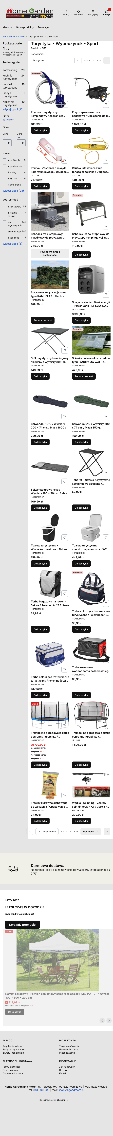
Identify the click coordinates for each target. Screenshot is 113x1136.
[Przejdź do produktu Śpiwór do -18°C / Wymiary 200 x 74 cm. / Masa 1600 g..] (50, 401)
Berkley (12, 172)
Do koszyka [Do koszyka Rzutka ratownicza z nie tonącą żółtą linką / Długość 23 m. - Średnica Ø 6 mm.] (81, 186)
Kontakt (63, 1073)
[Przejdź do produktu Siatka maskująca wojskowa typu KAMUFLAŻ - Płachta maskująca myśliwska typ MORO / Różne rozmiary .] (50, 275)
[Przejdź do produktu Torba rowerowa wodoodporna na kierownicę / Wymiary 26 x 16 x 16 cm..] (91, 649)
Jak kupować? (67, 1066)
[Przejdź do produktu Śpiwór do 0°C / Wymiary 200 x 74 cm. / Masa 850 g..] (91, 401)
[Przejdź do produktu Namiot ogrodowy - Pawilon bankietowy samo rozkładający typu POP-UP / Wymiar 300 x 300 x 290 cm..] (58, 960)
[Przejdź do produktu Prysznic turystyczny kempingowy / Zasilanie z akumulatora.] (50, 90)
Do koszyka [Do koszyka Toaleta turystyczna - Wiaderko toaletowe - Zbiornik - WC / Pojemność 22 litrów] (40, 563)
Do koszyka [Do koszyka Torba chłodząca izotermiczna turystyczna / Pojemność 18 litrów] (81, 629)
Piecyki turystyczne (14, 94)
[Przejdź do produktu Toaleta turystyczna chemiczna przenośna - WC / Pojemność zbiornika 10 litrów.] (91, 528)
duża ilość (13, 237)
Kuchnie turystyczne (14, 77)
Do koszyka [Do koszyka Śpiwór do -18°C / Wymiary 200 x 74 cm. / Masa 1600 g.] (40, 442)
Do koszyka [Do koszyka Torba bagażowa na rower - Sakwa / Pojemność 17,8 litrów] (40, 629)
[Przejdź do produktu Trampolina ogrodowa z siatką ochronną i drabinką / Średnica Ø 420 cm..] (91, 715)
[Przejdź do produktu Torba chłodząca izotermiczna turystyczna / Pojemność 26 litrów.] (50, 654)
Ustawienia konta (68, 1049)
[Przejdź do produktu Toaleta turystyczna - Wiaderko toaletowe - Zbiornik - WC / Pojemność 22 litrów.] (50, 528)
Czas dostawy (10, 1070)
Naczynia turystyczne (14, 103)
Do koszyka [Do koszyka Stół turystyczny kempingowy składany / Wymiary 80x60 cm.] (40, 376)
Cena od (5, 135)
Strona (87, 60)
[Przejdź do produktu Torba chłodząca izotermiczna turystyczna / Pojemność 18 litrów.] (91, 589)
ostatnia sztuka (12, 214)
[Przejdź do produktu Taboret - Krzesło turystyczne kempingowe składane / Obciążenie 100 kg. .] (91, 462)
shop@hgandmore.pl (71, 1090)
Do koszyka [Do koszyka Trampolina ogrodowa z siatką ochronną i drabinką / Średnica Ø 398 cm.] (40, 765)
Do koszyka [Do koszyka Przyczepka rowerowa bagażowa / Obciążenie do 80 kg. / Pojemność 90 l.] (81, 130)
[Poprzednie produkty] (47, 831)
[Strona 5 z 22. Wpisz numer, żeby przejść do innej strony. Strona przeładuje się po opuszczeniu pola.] (93, 60)
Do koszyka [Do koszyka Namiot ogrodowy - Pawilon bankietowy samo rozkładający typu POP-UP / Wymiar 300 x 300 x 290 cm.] (14, 1011)
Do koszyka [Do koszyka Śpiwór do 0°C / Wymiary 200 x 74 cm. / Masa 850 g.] (81, 442)
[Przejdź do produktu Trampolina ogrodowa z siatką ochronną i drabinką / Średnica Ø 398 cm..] (50, 715)
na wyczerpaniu (15, 224)
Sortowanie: (37, 54)
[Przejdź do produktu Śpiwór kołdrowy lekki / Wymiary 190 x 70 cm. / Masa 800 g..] (50, 467)
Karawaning (14, 70)
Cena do (19, 135)
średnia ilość (14, 231)
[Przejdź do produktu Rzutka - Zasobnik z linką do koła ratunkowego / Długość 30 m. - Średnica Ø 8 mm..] (50, 150)
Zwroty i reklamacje (13, 1052)
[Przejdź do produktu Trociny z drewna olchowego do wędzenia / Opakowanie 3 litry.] (50, 785)
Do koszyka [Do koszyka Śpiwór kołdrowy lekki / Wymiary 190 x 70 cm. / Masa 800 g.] (40, 507)
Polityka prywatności (14, 1049)
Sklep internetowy (52, 1100)
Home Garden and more (13, 36)
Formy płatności (11, 1066)
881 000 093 (41, 1090)
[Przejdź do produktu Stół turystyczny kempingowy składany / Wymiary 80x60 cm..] (50, 340)
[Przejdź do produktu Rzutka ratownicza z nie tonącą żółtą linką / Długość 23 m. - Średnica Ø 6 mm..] (91, 150)
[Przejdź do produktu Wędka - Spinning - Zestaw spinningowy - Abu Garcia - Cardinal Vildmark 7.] (91, 785)
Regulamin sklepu (12, 1046)
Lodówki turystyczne (14, 86)
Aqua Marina (15, 166)
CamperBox (14, 184)
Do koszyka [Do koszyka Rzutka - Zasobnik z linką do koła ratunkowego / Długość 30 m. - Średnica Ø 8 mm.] (40, 186)
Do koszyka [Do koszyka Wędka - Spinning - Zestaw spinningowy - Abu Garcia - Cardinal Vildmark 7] (81, 820)
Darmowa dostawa (13, 1073)
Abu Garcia (14, 160)
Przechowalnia (67, 1052)
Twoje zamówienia (69, 1046)
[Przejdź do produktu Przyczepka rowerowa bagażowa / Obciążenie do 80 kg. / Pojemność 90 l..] (91, 90)
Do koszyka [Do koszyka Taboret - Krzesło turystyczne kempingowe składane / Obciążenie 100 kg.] (81, 507)
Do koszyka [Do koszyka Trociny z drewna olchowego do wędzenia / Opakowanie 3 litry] (40, 820)
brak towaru (14, 206)
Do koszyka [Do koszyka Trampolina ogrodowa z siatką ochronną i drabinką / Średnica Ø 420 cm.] (81, 765)
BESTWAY (13, 178)
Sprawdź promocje (22, 924)
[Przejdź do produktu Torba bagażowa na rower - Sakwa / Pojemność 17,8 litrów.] (50, 584)
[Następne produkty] (90, 831)
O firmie (63, 1070)
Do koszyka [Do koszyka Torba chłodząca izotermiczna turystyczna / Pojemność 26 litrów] (40, 694)
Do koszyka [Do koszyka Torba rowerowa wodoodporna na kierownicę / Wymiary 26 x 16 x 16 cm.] (81, 694)
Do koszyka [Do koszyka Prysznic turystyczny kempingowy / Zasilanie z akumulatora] (40, 130)
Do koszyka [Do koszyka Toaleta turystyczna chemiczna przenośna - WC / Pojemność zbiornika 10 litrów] (81, 563)
